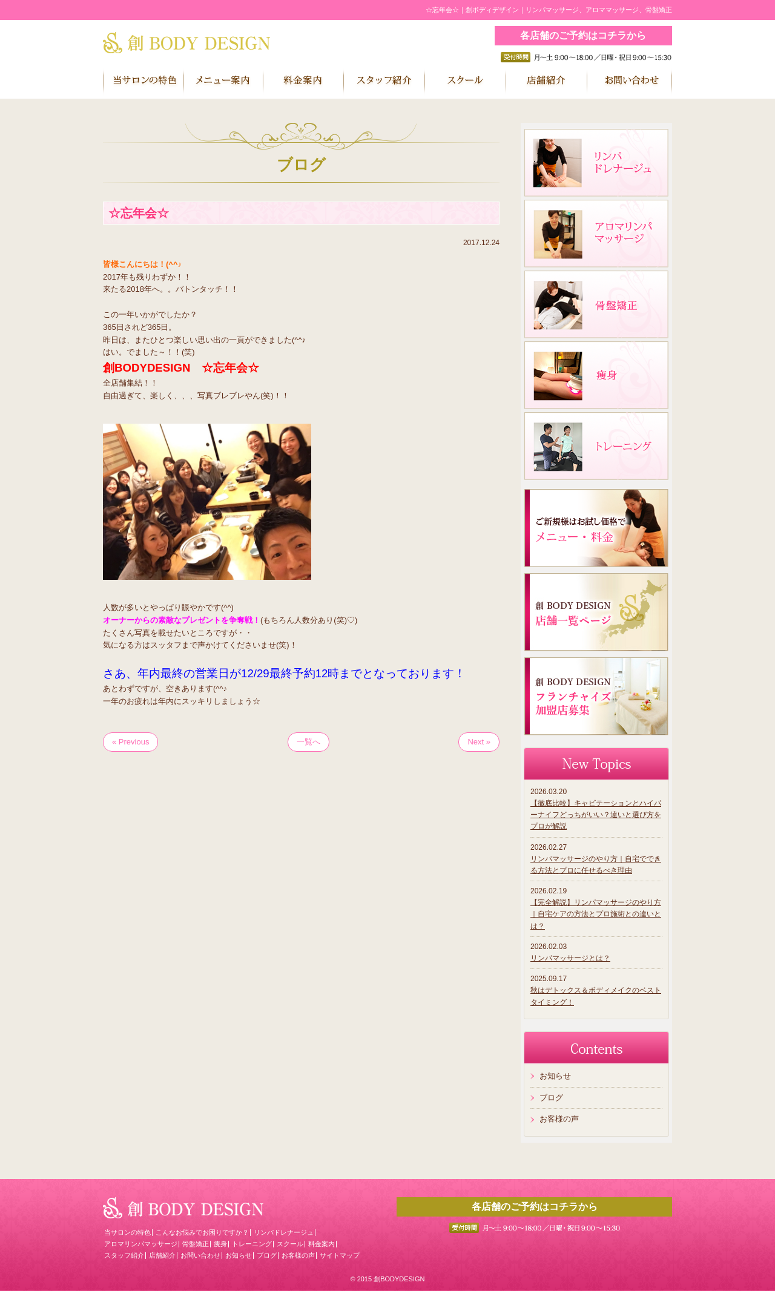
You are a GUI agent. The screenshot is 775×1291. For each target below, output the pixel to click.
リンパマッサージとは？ (570, 958)
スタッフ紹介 (124, 1255)
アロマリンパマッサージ (140, 1243)
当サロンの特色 (127, 1232)
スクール (290, 1243)
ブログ (551, 1097)
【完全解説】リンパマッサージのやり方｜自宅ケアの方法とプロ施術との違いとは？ (595, 914)
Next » (478, 741)
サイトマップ (340, 1255)
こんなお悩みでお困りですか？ (202, 1232)
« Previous (130, 741)
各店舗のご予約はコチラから (583, 35)
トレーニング (252, 1243)
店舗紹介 (162, 1255)
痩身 (220, 1243)
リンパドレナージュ (284, 1232)
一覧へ (308, 741)
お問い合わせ (200, 1255)
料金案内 (321, 1243)
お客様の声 (559, 1118)
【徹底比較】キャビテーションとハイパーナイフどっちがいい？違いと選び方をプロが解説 (595, 814)
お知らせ (555, 1075)
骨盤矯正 (195, 1243)
